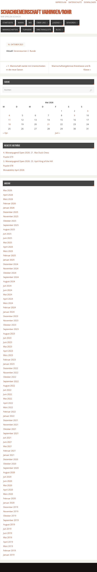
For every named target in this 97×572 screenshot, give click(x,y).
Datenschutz (75, 2)
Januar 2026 (8, 207)
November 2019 (10, 511)
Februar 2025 (9, 255)
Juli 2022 (7, 390)
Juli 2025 (7, 233)
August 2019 (9, 524)
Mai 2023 (7, 346)
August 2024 (9, 281)
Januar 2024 (8, 312)
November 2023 (10, 320)
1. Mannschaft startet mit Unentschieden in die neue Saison (25, 68)
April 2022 (8, 403)
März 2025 (8, 251)
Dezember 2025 (10, 212)
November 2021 (10, 424)
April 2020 (8, 489)
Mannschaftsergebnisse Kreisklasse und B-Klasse (71, 68)
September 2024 (11, 277)
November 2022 (10, 372)
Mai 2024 (7, 294)
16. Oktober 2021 (15, 44)
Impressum (60, 2)
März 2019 (8, 546)
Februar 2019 (9, 550)
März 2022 (8, 407)
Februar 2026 (9, 203)
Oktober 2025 (9, 220)
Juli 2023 (7, 338)
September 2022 (11, 381)
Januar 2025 (8, 259)
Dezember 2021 (10, 420)
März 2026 (8, 199)
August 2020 (9, 472)
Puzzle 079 (8, 157)
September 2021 (11, 433)
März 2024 (8, 303)
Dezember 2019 (10, 507)
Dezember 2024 (10, 264)
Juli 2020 (7, 476)
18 (9, 124)
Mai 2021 (7, 446)
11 (9, 119)
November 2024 (10, 268)
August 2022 (9, 385)
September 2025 (11, 225)
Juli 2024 (7, 285)
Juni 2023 (7, 342)
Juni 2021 (7, 442)
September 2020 (11, 468)
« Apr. (5, 133)
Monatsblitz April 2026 (13, 170)
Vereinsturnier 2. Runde (25, 51)
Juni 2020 (7, 481)
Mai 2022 (7, 398)
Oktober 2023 (9, 324)
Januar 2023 (8, 364)
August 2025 (9, 229)
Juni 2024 (7, 290)
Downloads (90, 2)
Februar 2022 (9, 411)
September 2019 (11, 520)
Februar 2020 (9, 498)
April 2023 (8, 350)
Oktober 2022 (9, 376)
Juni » (57, 133)
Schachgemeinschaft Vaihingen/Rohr (36, 12)
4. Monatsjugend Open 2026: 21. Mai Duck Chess (26, 152)
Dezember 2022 (10, 368)
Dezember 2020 (10, 459)
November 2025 (10, 216)
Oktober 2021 (9, 429)
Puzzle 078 (8, 165)
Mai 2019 (7, 537)
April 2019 (8, 541)
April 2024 (8, 298)
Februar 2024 (9, 307)
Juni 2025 (7, 238)
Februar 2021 (9, 450)
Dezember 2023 (10, 316)
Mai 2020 (7, 485)
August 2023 (9, 333)
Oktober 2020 (9, 463)
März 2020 (8, 494)
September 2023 (11, 329)
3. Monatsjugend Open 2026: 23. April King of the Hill (28, 161)
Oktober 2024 (9, 272)
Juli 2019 (7, 528)
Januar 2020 (8, 502)
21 (48, 124)
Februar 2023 (9, 359)
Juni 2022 (7, 394)
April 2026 (8, 194)
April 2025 (8, 246)
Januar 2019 (8, 554)
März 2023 (8, 355)
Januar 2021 (8, 455)
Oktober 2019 (9, 515)
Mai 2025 (7, 242)
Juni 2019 (7, 533)
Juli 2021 (7, 437)
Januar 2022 (8, 416)
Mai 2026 (7, 190)
